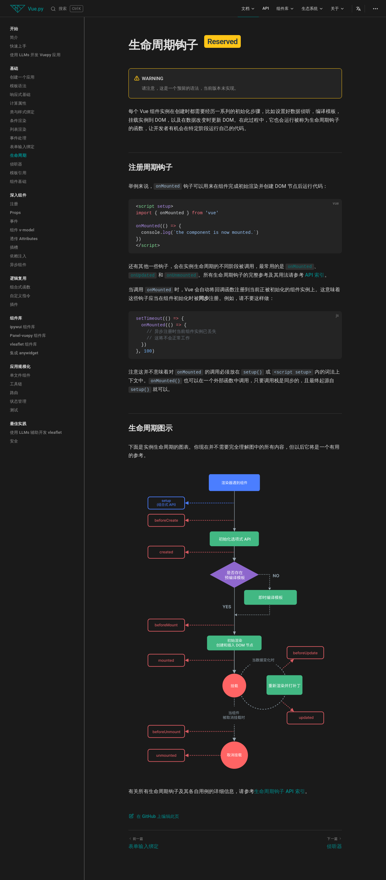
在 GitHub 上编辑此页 (158, 816)
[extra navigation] (375, 8)
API (266, 8)
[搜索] (67, 8)
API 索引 (315, 275)
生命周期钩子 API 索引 (279, 791)
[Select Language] (358, 8)
